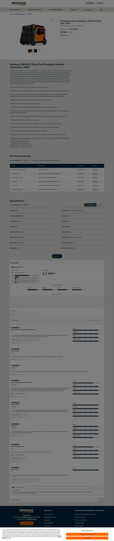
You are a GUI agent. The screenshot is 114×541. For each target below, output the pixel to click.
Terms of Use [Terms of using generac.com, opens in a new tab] (8, 538)
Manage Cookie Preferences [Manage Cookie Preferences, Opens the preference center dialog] (87, 530)
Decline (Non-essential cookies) (87, 534)
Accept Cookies (87, 538)
